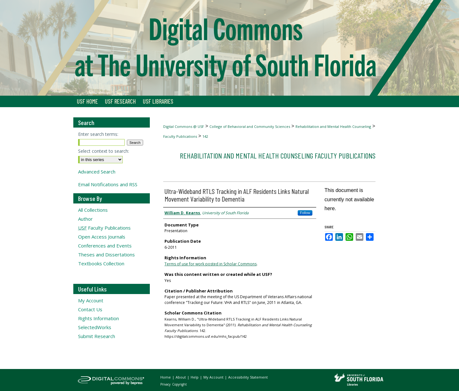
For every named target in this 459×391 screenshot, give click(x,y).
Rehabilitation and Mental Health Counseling (333, 126)
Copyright (179, 384)
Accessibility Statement (248, 377)
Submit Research (96, 336)
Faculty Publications (180, 136)
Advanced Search (96, 171)
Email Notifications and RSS (107, 184)
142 (205, 136)
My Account (90, 300)
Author (85, 219)
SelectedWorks (94, 327)
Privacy (165, 384)
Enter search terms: (98, 134)
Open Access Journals (101, 236)
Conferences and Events (105, 245)
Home (166, 377)
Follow (305, 213)
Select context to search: (103, 151)
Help (195, 377)
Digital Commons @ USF (183, 126)
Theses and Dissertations (106, 254)
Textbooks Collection (101, 263)
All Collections (93, 210)
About (181, 377)
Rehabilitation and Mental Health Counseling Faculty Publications (277, 155)
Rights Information (98, 318)
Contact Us (90, 309)
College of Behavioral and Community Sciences (249, 126)
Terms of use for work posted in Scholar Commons (210, 264)
